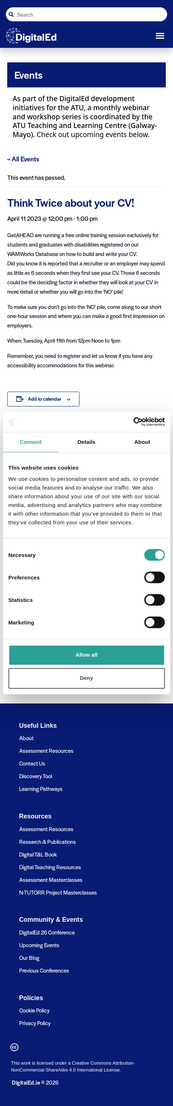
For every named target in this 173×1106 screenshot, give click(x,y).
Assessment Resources (46, 750)
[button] (160, 36)
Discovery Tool (35, 776)
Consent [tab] (31, 442)
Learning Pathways (40, 788)
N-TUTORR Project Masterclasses (58, 892)
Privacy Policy (35, 1023)
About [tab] (142, 442)
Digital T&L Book (38, 854)
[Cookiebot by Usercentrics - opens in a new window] (133, 421)
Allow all (86, 655)
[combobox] (86, 14)
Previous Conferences (44, 970)
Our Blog (29, 957)
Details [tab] (87, 442)
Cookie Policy (34, 1010)
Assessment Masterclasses (50, 879)
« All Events (23, 158)
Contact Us (32, 763)
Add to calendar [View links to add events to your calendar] (44, 398)
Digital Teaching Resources (50, 867)
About (26, 738)
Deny (86, 678)
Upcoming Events (39, 945)
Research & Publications (47, 841)
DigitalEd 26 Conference (47, 932)
